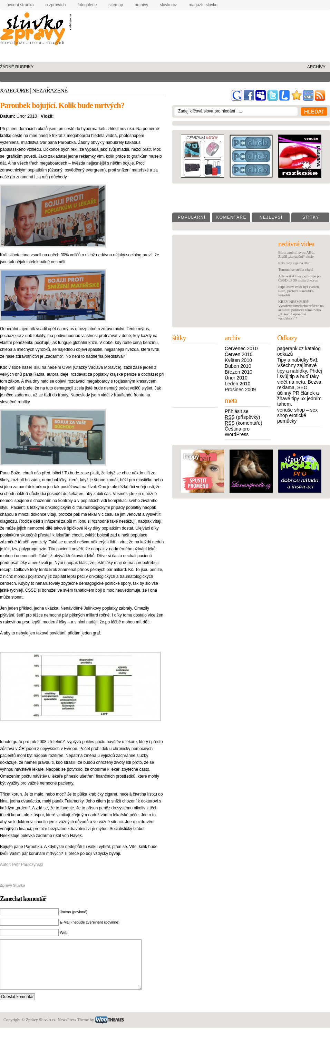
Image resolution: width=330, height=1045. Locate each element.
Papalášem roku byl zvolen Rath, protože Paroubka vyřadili (298, 291)
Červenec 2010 (241, 348)
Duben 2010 (238, 366)
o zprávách (56, 4)
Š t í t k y (310, 217)
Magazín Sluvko (203, 4)
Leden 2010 (237, 383)
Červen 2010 (239, 354)
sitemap (115, 4)
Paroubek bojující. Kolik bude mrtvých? (62, 105)
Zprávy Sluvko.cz (34, 30)
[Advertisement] (104, 36)
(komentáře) (243, 423)
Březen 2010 (238, 372)
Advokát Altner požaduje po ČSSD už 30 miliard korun (299, 278)
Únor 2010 (236, 378)
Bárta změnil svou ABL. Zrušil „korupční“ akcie (296, 254)
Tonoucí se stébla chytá (295, 269)
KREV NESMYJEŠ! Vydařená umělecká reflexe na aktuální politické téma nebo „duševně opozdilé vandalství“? (300, 309)
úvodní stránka (20, 4)
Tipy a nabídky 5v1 (297, 360)
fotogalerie (87, 4)
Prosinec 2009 (240, 389)
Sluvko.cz (168, 4)
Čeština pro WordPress (237, 431)
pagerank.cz (290, 348)
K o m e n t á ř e (230, 217)
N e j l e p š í (271, 217)
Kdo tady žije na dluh (294, 263)
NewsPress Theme (73, 1030)
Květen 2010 (238, 360)
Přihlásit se (237, 411)
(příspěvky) (242, 417)
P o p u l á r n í (191, 217)
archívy (141, 4)
